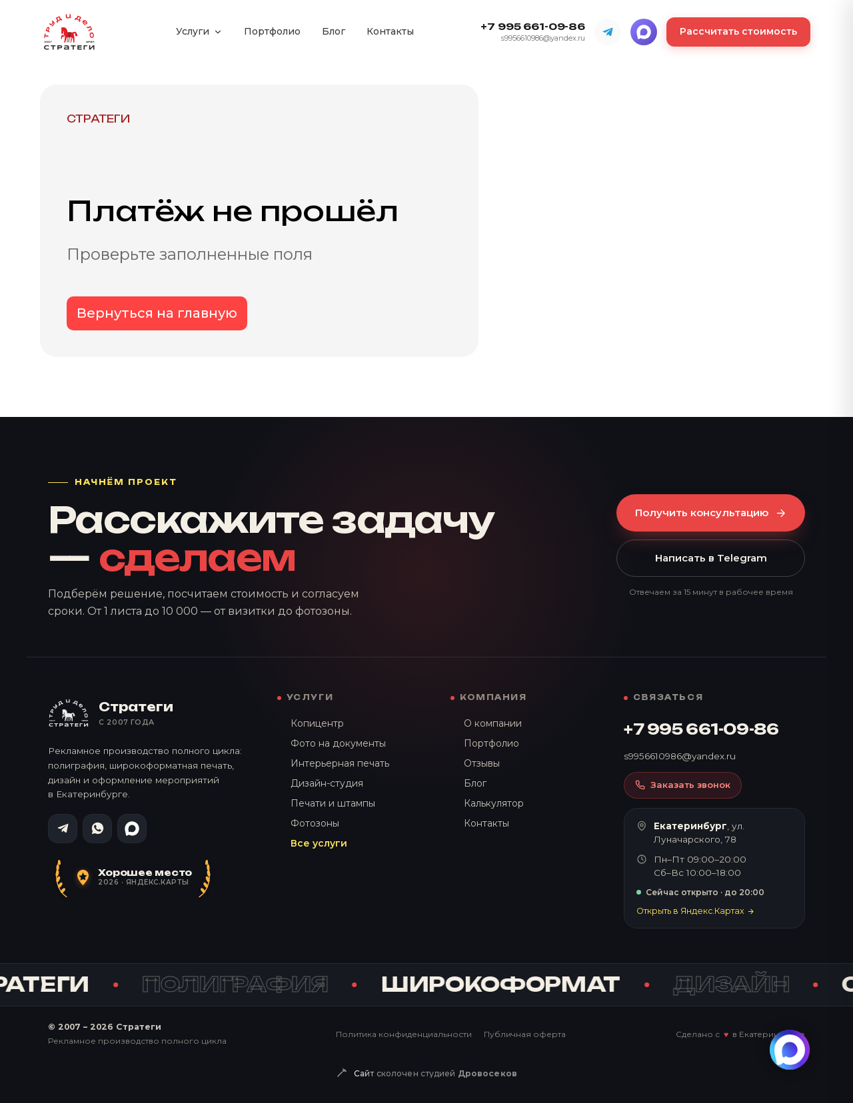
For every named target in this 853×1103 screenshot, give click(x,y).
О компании (493, 723)
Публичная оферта (525, 1034)
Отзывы (482, 763)
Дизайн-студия (327, 783)
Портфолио (272, 31)
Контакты (390, 31)
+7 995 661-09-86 (532, 26)
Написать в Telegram (711, 558)
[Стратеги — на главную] (69, 32)
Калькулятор (494, 803)
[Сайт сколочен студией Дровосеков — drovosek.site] (426, 1074)
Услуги (199, 31)
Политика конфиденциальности (404, 1034)
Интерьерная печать (340, 763)
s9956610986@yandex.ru (543, 38)
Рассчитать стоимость (738, 31)
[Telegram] (607, 32)
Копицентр (317, 723)
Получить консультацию (710, 512)
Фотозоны (315, 823)
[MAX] (643, 32)
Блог (333, 31)
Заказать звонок (682, 784)
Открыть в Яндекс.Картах (695, 911)
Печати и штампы (333, 803)
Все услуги (319, 843)
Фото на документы (338, 743)
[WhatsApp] (97, 828)
